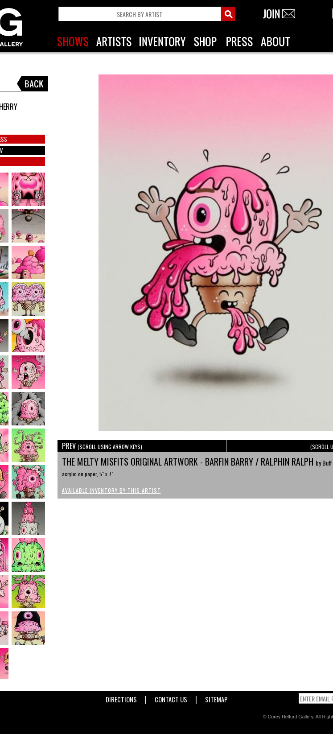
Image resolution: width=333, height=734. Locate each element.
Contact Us (171, 698)
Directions (121, 698)
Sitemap (216, 698)
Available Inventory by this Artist (111, 490)
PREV (102, 446)
